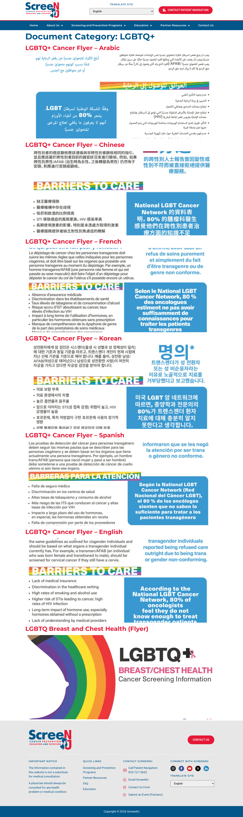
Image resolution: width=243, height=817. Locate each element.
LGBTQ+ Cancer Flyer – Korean (73, 338)
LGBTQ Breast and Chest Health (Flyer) (86, 628)
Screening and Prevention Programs (98, 25)
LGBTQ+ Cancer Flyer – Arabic (72, 48)
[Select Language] (121, 11)
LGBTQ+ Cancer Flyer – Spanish (74, 435)
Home (34, 25)
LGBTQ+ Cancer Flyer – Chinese (75, 144)
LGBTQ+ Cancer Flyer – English (74, 532)
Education (143, 25)
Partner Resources (175, 25)
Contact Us (205, 25)
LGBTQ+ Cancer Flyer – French (73, 241)
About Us (55, 25)
